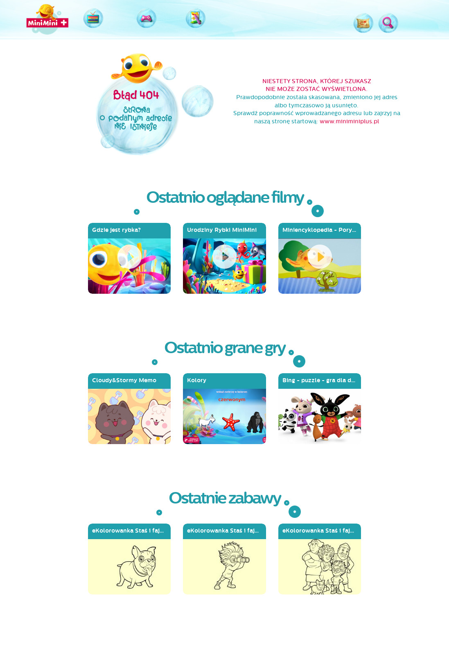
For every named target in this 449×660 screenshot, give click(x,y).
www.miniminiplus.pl (349, 121)
